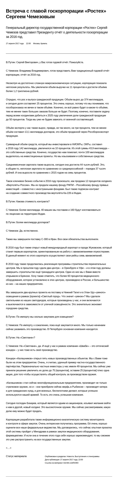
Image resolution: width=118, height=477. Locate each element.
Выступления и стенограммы (87, 456)
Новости (70, 456)
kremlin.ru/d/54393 (70, 463)
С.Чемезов (12, 70)
